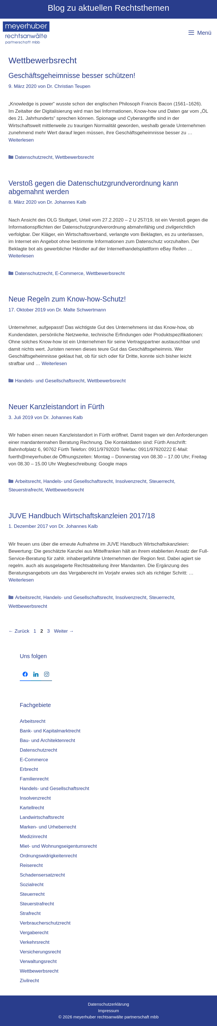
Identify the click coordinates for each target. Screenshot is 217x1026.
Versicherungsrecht (40, 952)
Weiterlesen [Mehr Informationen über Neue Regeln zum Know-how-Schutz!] (54, 363)
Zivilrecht (29, 980)
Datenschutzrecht (33, 157)
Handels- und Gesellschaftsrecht (49, 380)
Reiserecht (31, 865)
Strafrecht (30, 913)
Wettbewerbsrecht (74, 157)
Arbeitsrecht (28, 481)
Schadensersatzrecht (42, 875)
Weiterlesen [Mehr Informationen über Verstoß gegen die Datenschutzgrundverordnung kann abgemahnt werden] (21, 256)
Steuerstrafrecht (25, 490)
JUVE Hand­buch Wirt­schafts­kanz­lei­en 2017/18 (81, 516)
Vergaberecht (34, 932)
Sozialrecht (32, 884)
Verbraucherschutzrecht (45, 923)
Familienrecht (34, 779)
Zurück (18, 631)
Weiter (64, 631)
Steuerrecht (161, 481)
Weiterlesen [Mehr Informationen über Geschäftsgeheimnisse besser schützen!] (21, 140)
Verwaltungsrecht (38, 961)
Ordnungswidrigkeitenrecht (48, 855)
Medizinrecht (33, 836)
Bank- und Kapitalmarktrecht (50, 731)
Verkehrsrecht (34, 942)
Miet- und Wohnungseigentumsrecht (58, 846)
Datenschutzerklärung (108, 1004)
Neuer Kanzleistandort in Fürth (56, 407)
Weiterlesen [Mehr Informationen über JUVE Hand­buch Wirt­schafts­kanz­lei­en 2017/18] (21, 580)
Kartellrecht (32, 807)
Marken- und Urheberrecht (48, 827)
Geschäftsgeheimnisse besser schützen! (71, 75)
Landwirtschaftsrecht (42, 817)
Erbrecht (29, 769)
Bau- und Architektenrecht (47, 740)
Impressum (108, 1010)
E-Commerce (69, 273)
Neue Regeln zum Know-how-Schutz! (67, 299)
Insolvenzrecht (130, 481)
